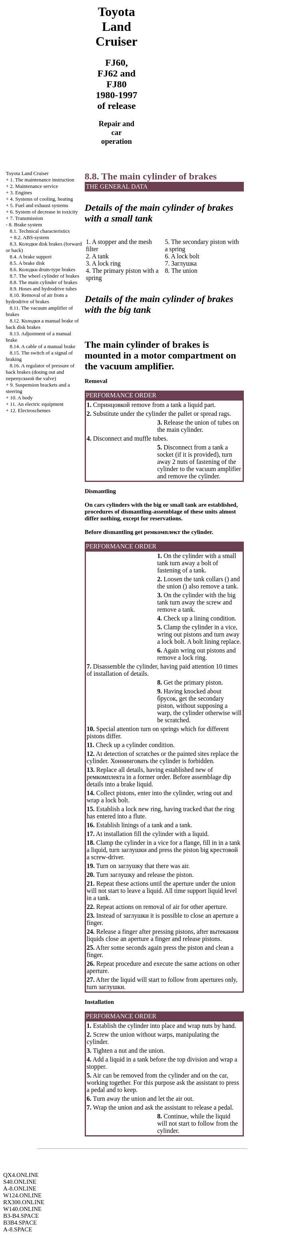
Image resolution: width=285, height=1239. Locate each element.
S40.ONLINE (19, 1182)
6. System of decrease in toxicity (44, 212)
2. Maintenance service (34, 186)
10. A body (21, 398)
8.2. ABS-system (31, 237)
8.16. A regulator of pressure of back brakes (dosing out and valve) (40, 372)
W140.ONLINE (22, 1209)
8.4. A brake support (31, 257)
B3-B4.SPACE (21, 1216)
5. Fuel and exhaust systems (39, 205)
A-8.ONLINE (19, 1188)
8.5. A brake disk (27, 263)
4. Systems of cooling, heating (41, 199)
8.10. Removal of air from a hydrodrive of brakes (37, 298)
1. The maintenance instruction (42, 180)
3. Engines (21, 192)
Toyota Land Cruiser (27, 173)
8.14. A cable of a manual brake (43, 346)
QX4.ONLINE (21, 1175)
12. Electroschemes (30, 410)
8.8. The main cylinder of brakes (43, 282)
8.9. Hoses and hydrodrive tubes (43, 289)
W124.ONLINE (22, 1195)
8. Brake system (25, 225)
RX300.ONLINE (23, 1202)
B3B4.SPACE (20, 1222)
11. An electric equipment (37, 404)
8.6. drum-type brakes (42, 269)
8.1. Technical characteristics (40, 231)
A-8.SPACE (17, 1229)
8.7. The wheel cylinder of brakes (44, 276)
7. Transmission (26, 218)
